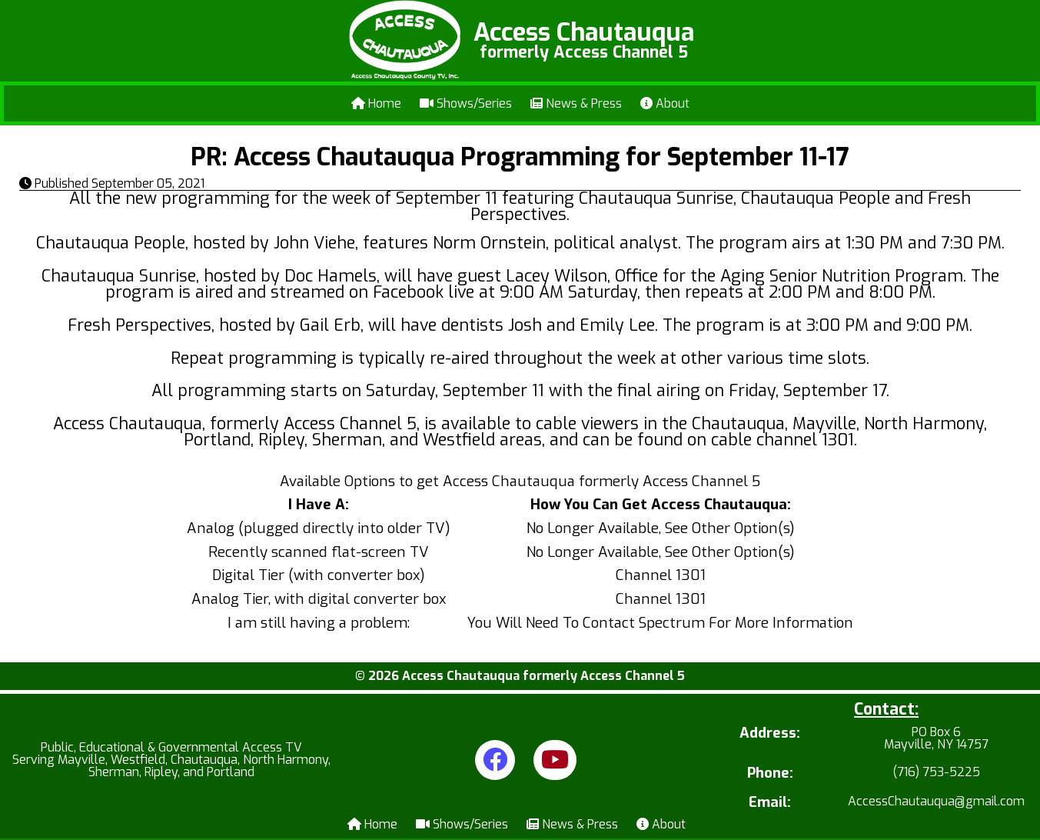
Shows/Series (466, 103)
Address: (769, 734)
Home (376, 103)
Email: (770, 802)
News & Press (576, 103)
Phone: (770, 773)
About (664, 103)
